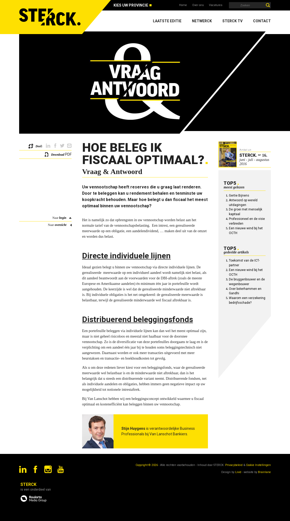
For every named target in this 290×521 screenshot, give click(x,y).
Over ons (198, 5)
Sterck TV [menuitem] (232, 21)
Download (57, 154)
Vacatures (215, 5)
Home (183, 5)
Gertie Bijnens (239, 195)
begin (62, 218)
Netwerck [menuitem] (202, 21)
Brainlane (264, 472)
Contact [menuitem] (262, 21)
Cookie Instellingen (258, 465)
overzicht (60, 225)
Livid (238, 472)
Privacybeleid (234, 465)
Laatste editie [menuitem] (167, 21)
